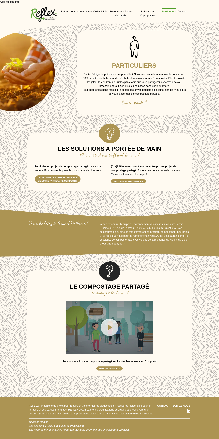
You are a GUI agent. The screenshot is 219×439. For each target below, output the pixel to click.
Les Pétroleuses (56, 425)
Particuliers (169, 11)
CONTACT (163, 405)
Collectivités (100, 11)
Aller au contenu (9, 1)
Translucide (76, 425)
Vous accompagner (81, 11)
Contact (182, 11)
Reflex (64, 11)
